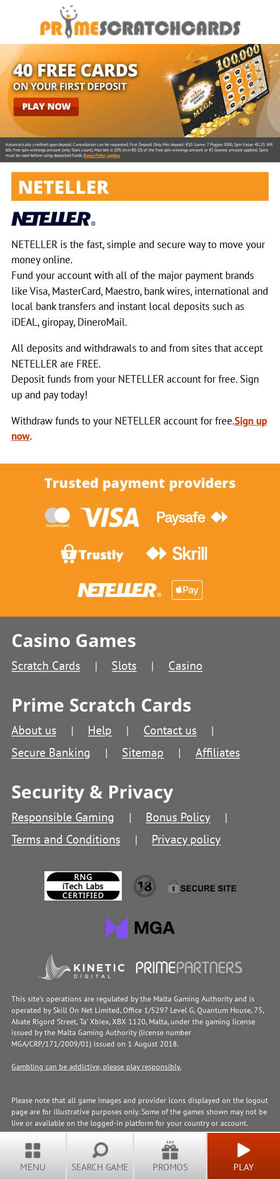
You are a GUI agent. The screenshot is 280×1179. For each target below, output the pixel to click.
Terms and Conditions (65, 839)
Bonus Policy (178, 817)
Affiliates (218, 752)
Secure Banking (50, 752)
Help (100, 730)
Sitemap (143, 752)
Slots (124, 665)
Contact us (170, 730)
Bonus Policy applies (101, 155)
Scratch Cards (45, 665)
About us (33, 730)
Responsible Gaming (62, 817)
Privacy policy (186, 839)
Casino (185, 665)
